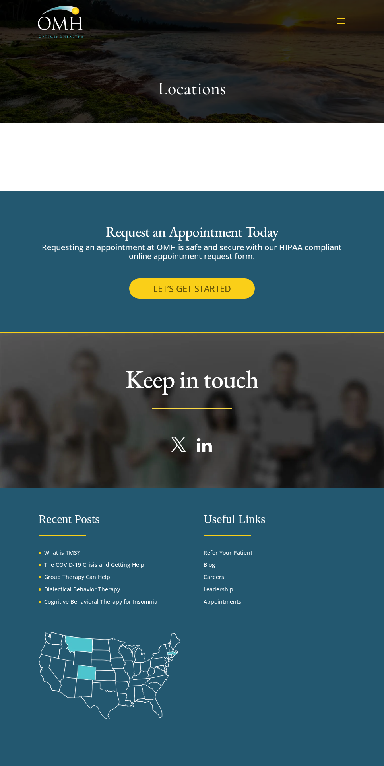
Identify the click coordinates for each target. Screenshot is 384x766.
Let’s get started (192, 288)
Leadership (218, 589)
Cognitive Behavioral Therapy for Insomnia (100, 601)
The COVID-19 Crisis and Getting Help (94, 564)
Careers (214, 577)
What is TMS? (62, 552)
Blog (209, 564)
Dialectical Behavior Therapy (82, 589)
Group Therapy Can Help (77, 577)
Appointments (222, 601)
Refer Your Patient (228, 552)
